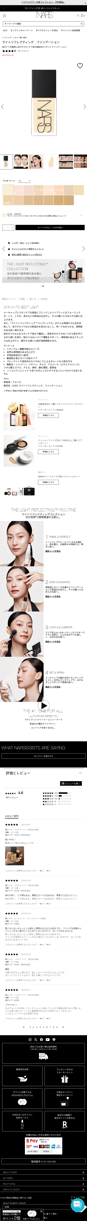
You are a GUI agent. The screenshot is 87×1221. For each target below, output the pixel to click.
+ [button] (12, 227)
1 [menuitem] (30, 1027)
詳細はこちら (48, 415)
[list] (43, 856)
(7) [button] (55, 804)
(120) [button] (56, 796)
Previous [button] (3, 8)
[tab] (11, 817)
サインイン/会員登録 (70, 30)
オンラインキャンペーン (21, 30)
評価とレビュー (18, 773)
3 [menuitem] (36, 1027)
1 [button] (41, 287)
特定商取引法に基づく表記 (44, 1214)
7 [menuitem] (50, 1027)
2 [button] (44, 287)
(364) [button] (56, 793)
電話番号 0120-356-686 (43, 1161)
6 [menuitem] (47, 1027)
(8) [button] (55, 801)
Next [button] (83, 8)
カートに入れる (50, 227)
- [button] (4, 227)
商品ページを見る (53, 551)
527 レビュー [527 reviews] (23, 51)
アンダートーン (9, 181)
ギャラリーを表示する (43, 756)
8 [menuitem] (53, 1027)
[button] (43, 215)
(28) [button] (55, 799)
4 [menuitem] (40, 1027)
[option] (44, 8)
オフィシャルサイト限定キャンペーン (28, 249)
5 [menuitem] (43, 1027)
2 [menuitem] (33, 1027)
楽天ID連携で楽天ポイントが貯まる (27, 254)
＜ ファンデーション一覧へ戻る (14, 37)
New (5, 30)
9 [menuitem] (57, 1027)
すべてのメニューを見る (47, 30)
